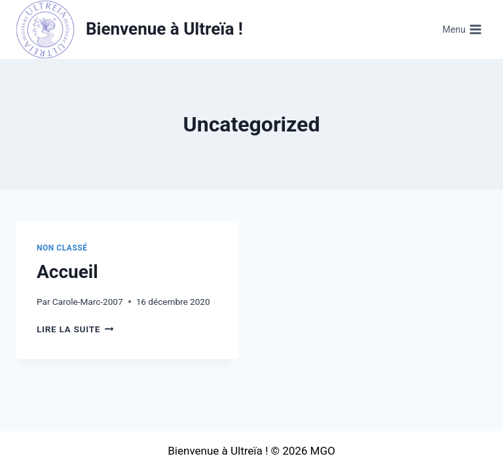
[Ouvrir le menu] (462, 29)
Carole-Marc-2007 (87, 301)
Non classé (62, 248)
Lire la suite (75, 329)
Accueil (67, 272)
